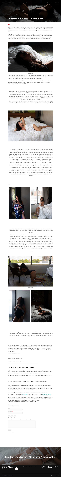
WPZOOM (57, 475)
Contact (29, 2)
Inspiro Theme (52, 475)
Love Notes (39, 2)
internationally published (46, 383)
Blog (47, 2)
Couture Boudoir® (8, 2)
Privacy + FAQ (51, 2)
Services (34, 2)
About (44, 2)
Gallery (25, 2)
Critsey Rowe (24, 383)
